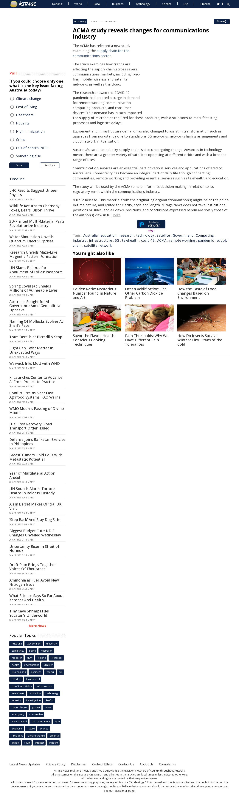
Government (183, 235)
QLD (57, 721)
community (18, 650)
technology (145, 235)
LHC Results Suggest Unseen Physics (33, 192)
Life (185, 4)
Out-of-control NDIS (32, 148)
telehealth (130, 240)
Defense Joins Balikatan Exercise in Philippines (37, 441)
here (116, 215)
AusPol (50, 700)
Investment (18, 693)
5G (117, 240)
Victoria (42, 657)
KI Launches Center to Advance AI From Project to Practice (35, 379)
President (17, 735)
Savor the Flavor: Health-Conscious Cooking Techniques (94, 340)
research (126, 235)
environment (31, 664)
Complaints (181, 764)
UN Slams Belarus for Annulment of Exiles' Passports (36, 269)
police (32, 650)
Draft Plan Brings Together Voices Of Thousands (32, 566)
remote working (182, 240)
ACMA (161, 240)
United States (19, 707)
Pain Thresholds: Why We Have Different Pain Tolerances (146, 340)
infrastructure (100, 240)
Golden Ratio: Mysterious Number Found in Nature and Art (94, 293)
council (50, 672)
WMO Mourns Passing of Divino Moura (36, 410)
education (108, 235)
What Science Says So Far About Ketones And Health (36, 597)
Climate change (28, 98)
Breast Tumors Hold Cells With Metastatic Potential (35, 457)
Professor (56, 657)
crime (48, 707)
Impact (15, 742)
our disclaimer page (122, 790)
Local (97, 4)
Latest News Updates (26, 764)
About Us (159, 764)
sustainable (36, 714)
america (54, 735)
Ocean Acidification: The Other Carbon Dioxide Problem (146, 293)
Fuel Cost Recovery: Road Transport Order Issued (30, 426)
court (27, 742)
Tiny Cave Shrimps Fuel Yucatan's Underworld (29, 613)
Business (118, 4)
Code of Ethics (111, 764)
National (57, 4)
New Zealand (19, 721)
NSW (29, 657)
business (36, 672)
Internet (39, 742)
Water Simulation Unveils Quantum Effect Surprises (31, 239)
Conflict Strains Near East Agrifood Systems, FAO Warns (34, 395)
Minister (48, 664)
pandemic (206, 240)
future (31, 728)
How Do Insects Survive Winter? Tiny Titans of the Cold (199, 340)
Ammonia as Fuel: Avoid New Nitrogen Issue (34, 582)
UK (61, 672)
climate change (36, 735)
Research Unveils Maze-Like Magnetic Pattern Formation (33, 254)
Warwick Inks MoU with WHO (34, 363)
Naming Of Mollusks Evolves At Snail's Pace (36, 323)
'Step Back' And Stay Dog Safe (34, 519)
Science (167, 4)
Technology (142, 4)
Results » (49, 165)
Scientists (17, 728)
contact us (221, 786)
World (78, 4)
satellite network (98, 245)
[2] (148, 782)
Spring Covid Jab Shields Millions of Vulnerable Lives (33, 288)
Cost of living (26, 107)
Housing (22, 123)
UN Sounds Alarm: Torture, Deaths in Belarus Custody (32, 490)
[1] (146, 782)
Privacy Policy (60, 764)
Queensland (19, 672)
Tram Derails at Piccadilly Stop (35, 336)
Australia (90, 235)
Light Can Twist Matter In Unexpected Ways (31, 350)
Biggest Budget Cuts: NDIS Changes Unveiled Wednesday (35, 533)
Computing (205, 235)
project (36, 707)
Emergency (18, 714)
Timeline (205, 4)
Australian (46, 650)
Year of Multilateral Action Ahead (32, 475)
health (15, 664)
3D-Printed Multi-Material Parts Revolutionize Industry (36, 223)
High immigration (30, 131)
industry (79, 240)
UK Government (41, 721)
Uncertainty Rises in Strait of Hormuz (34, 548)
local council (33, 679)
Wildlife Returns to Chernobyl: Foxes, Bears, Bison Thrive (35, 208)
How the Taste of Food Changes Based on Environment (197, 293)
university (52, 643)
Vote (19, 165)
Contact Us (137, 764)
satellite (163, 235)
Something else (28, 156)
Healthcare (25, 115)
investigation (33, 700)
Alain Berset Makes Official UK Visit (35, 506)
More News (37, 626)
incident (53, 742)
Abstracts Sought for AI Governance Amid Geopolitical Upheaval (35, 306)
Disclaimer (85, 764)
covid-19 (147, 240)
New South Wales (22, 686)
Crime (21, 139)
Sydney (44, 728)
